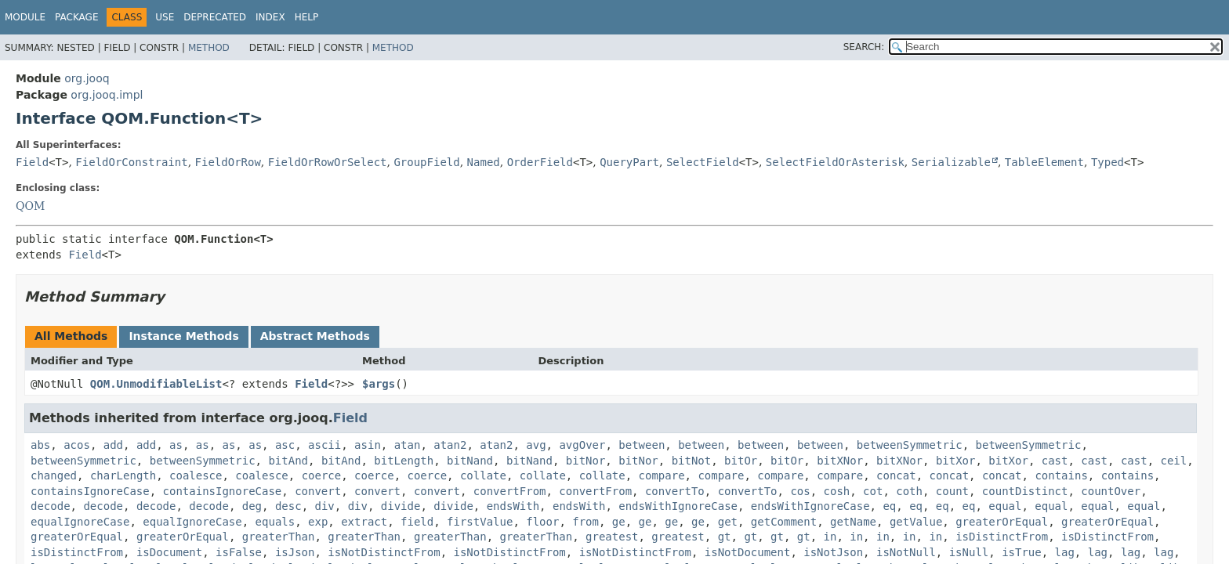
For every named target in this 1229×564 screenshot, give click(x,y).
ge (618, 521)
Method (209, 47)
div (324, 506)
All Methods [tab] (70, 336)
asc (285, 445)
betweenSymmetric (910, 445)
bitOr (740, 460)
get (728, 521)
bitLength (403, 460)
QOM (30, 206)
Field (32, 162)
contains (1061, 475)
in (830, 536)
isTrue (1022, 552)
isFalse (239, 552)
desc (288, 506)
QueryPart (629, 162)
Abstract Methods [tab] (315, 336)
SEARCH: (864, 47)
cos (800, 491)
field (417, 521)
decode (51, 506)
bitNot (692, 460)
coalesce (195, 475)
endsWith (513, 506)
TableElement (1044, 162)
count (952, 491)
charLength (123, 475)
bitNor (586, 460)
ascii (324, 445)
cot (873, 491)
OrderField (540, 162)
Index (270, 17)
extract (364, 521)
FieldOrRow (228, 162)
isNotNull (906, 552)
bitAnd (288, 460)
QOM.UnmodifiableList (156, 384)
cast (1055, 460)
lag (1065, 552)
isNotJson (833, 552)
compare (662, 475)
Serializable (951, 162)
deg (252, 506)
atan (407, 445)
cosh (837, 491)
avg (536, 445)
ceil (1173, 460)
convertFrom (509, 491)
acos (76, 445)
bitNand (470, 460)
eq (889, 506)
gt (724, 536)
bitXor (956, 460)
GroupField (426, 162)
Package (76, 17)
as (176, 445)
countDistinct (1025, 491)
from (585, 521)
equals (275, 521)
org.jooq (86, 78)
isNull (969, 552)
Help (307, 17)
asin (367, 445)
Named (483, 162)
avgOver (582, 445)
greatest (611, 536)
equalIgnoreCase (80, 521)
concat (896, 475)
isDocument (169, 552)
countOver (1110, 491)
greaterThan (278, 536)
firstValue (480, 521)
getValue (916, 521)
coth (909, 491)
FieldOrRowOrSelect (327, 162)
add (113, 445)
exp (318, 521)
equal (1004, 506)
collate (483, 475)
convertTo (675, 491)
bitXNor (840, 460)
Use (164, 17)
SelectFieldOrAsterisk (835, 162)
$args (378, 384)
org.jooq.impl (107, 95)
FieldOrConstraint (131, 162)
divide (401, 506)
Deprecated (214, 17)
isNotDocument (748, 552)
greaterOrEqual (1001, 521)
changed (54, 475)
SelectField (702, 162)
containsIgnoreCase (90, 491)
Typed (1107, 162)
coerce (322, 475)
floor (542, 521)
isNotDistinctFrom (384, 552)
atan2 (449, 445)
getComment (784, 521)
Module (25, 17)
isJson (295, 552)
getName (853, 521)
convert (318, 491)
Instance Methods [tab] (183, 336)
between (641, 445)
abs (40, 445)
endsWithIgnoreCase (678, 506)
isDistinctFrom (1001, 536)
